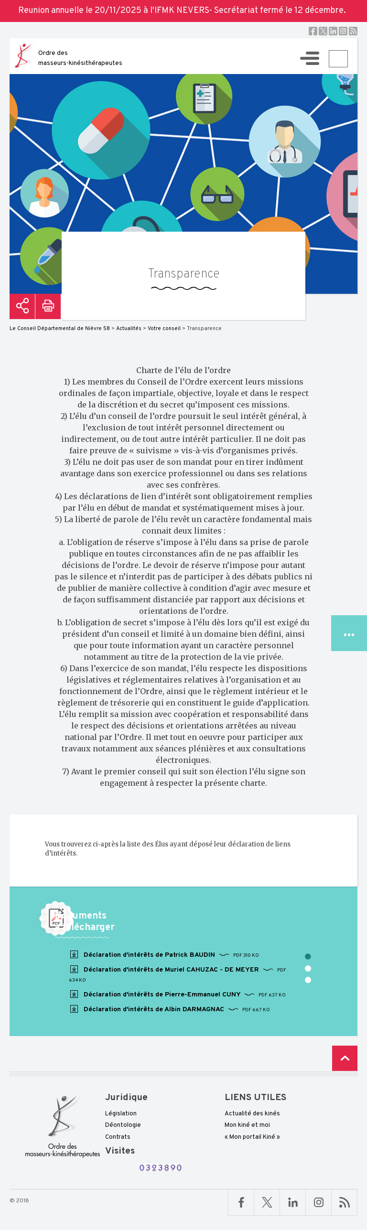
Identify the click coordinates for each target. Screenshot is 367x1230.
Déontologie (123, 1125)
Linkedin (333, 31)
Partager (22, 306)
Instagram (343, 31)
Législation (121, 1114)
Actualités (128, 328)
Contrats (117, 1137)
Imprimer (48, 306)
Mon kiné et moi (247, 1125)
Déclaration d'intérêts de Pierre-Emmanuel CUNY (177, 994)
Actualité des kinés (252, 1114)
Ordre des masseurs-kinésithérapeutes (80, 58)
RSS (353, 31)
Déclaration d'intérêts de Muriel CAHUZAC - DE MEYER (177, 974)
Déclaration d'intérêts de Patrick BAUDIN (164, 955)
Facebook (313, 31)
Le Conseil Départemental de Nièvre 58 (60, 328)
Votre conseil (164, 328)
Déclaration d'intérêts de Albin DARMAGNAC (169, 1009)
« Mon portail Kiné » (252, 1137)
